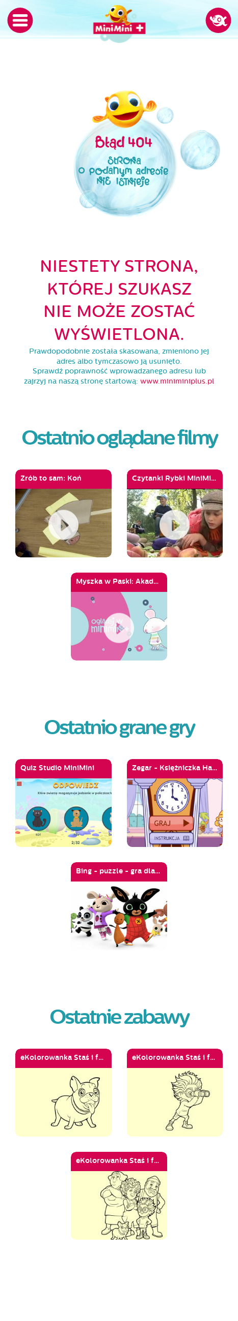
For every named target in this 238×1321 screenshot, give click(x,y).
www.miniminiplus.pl (177, 381)
